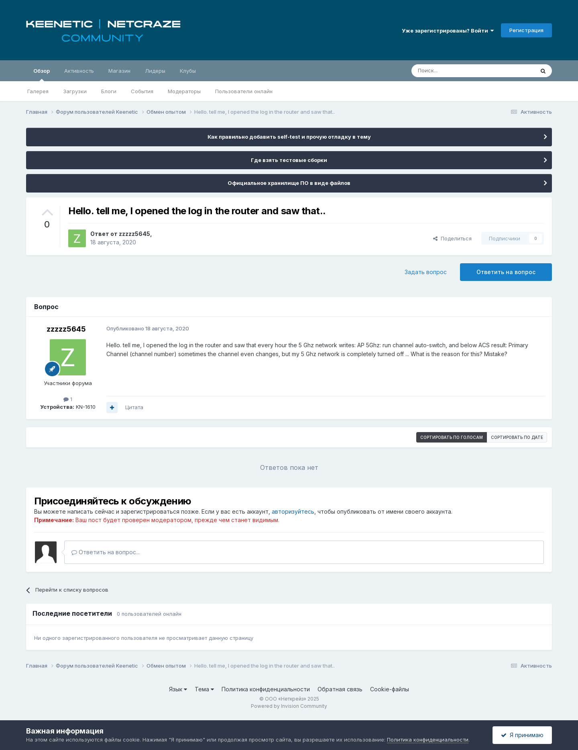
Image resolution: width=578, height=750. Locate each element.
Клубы (188, 71)
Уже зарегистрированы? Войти (448, 30)
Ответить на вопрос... (105, 552)
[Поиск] (454, 70)
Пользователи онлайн (244, 91)
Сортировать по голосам (451, 437)
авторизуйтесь (293, 511)
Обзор (41, 74)
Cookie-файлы (389, 689)
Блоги (108, 91)
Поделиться (452, 238)
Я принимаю (522, 735)
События (142, 91)
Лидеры (155, 71)
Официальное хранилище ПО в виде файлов (289, 183)
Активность (79, 71)
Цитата (134, 407)
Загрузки (75, 91)
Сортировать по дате (517, 437)
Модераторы (184, 91)
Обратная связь (339, 689)
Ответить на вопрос (505, 271)
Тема (204, 689)
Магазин (119, 71)
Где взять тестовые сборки (289, 160)
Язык (178, 689)
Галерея (38, 91)
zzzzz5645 (134, 233)
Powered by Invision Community (289, 706)
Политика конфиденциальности (266, 689)
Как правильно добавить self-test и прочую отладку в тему (289, 136)
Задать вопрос (426, 271)
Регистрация (526, 30)
